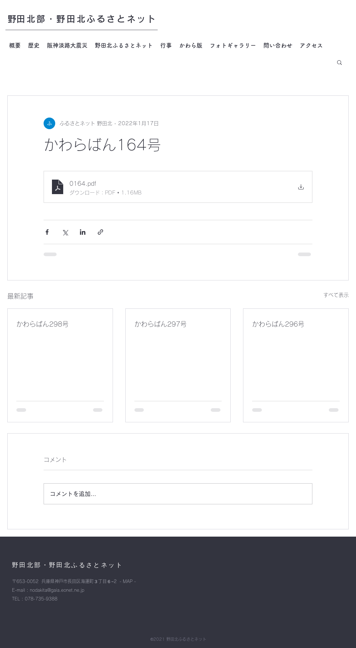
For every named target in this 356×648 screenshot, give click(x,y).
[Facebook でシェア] (47, 232)
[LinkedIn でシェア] (82, 232)
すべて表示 (336, 295)
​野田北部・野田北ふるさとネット (82, 19)
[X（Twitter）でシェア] (64, 232)
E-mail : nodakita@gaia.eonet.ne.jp (48, 590)
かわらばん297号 (160, 324)
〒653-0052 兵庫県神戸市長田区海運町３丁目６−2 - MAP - (74, 581)
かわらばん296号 (278, 324)
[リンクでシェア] (100, 232)
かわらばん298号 (42, 324)
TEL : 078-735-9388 (34, 598)
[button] (339, 62)
